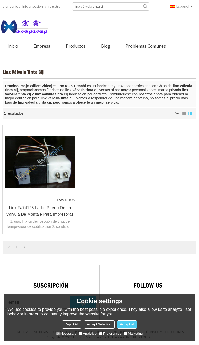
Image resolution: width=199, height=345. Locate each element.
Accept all (127, 324)
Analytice (88, 333)
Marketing (133, 333)
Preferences (110, 333)
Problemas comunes (146, 46)
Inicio (13, 46)
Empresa (41, 46)
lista (184, 113)
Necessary (66, 333)
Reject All (72, 324)
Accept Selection (99, 324)
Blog (105, 46)
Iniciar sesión (32, 6)
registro (54, 6)
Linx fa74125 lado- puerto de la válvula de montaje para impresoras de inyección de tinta (39, 211)
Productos (76, 46)
